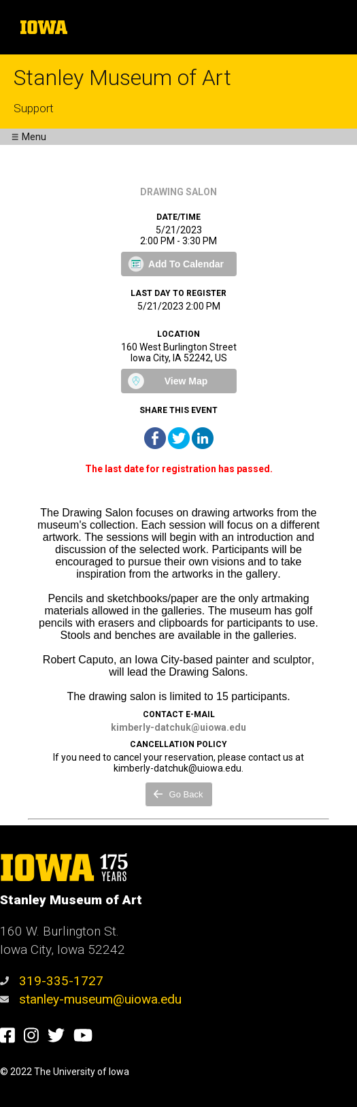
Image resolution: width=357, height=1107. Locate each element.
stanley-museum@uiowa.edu (91, 999)
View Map (186, 381)
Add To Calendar (186, 264)
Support (34, 108)
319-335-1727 (51, 981)
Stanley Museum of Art (122, 77)
